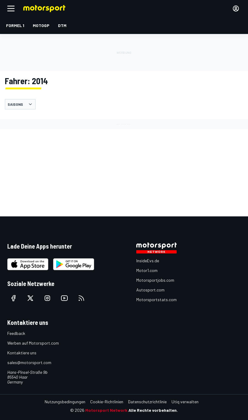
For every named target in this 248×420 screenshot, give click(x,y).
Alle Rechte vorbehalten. (153, 410)
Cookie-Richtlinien (106, 401)
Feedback (16, 333)
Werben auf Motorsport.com (33, 343)
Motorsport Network (106, 410)
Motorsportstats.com (156, 299)
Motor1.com (147, 270)
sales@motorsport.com (29, 362)
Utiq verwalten (185, 401)
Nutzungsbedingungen (65, 401)
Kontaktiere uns (21, 352)
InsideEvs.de (147, 260)
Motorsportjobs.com (155, 280)
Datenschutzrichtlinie (147, 401)
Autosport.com (150, 289)
